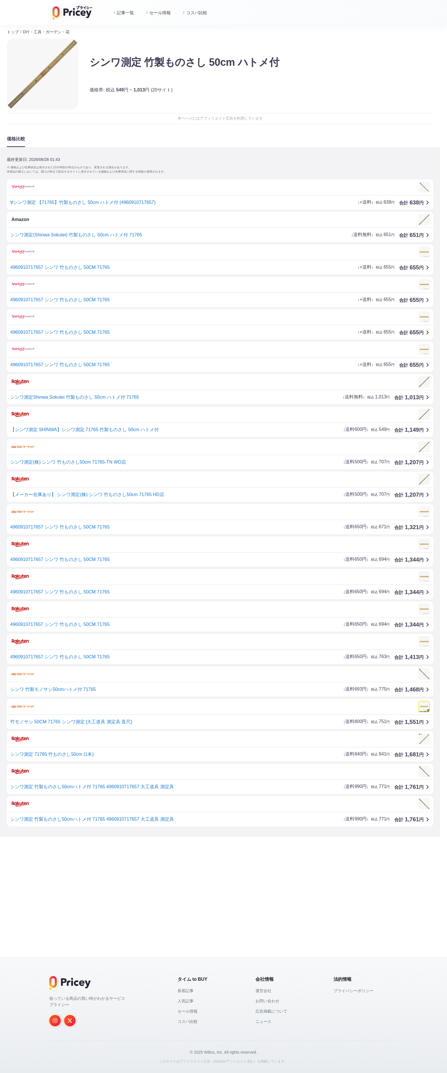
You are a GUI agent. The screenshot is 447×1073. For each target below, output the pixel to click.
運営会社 (263, 990)
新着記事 (186, 990)
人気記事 (186, 1001)
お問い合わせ (267, 1001)
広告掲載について (271, 1011)
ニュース (263, 1021)
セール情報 (188, 1011)
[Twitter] (70, 1020)
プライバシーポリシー (353, 990)
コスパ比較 (188, 1021)
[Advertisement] (178, 885)
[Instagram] (55, 1020)
